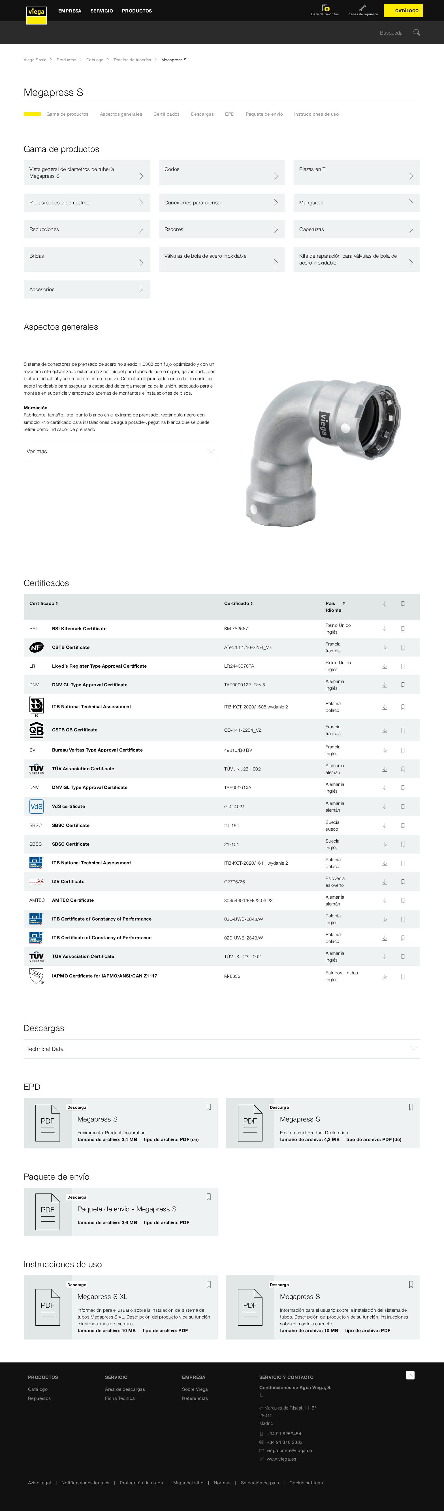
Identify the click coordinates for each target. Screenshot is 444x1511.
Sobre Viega (195, 1389)
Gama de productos (67, 114)
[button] (121, 451)
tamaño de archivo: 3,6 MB (107, 1222)
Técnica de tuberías (132, 59)
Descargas (202, 114)
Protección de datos (141, 1482)
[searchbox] (217, 33)
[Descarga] (384, 603)
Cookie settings (306, 1482)
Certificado (41, 603)
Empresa (193, 1377)
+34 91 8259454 (280, 1433)
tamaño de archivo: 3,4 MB (107, 1139)
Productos (66, 59)
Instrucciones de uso (316, 114)
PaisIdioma (333, 606)
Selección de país (260, 1482)
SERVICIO (116, 1377)
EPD (229, 114)
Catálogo (94, 59)
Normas (222, 1482)
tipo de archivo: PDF (166, 1222)
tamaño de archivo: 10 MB (107, 1330)
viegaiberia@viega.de (285, 1450)
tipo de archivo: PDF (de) (374, 1139)
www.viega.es (277, 1458)
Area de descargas (125, 1389)
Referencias (195, 1398)
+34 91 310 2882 (281, 1442)
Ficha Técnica (120, 1398)
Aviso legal (39, 1482)
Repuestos (39, 1398)
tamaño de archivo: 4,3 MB (310, 1139)
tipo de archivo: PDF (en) (171, 1139)
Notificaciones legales (85, 1482)
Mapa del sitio (188, 1482)
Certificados (166, 114)
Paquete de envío (264, 114)
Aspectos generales (121, 114)
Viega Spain (35, 59)
